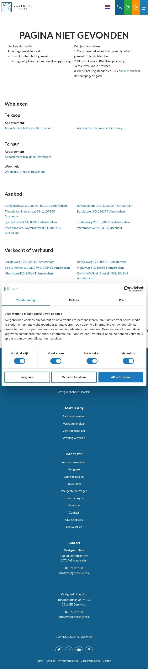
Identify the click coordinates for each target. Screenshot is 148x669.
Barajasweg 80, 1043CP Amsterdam (101, 211)
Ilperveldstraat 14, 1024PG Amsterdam (31, 222)
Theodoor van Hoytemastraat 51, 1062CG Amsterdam (33, 230)
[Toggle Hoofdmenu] (144, 7)
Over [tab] (122, 300)
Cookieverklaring (90, 660)
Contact (107, 660)
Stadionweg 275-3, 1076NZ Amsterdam (103, 222)
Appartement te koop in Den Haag (99, 128)
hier (126, 71)
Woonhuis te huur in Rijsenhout (25, 171)
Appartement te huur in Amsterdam (28, 156)
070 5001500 (74, 612)
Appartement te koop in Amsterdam (28, 128)
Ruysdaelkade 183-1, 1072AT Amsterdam (104, 205)
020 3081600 (74, 568)
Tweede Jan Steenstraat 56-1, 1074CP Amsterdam (30, 213)
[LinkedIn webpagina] (69, 649)
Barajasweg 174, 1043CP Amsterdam (102, 261)
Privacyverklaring (68, 660)
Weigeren (27, 377)
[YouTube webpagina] (79, 649)
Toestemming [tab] (25, 300)
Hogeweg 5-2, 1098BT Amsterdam (100, 267)
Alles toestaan (121, 377)
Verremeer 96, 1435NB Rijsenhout (99, 227)
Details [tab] (74, 300)
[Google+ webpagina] (89, 649)
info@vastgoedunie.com (74, 573)
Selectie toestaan (74, 377)
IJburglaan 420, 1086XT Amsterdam (29, 273)
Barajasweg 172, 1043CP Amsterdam (29, 261)
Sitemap (51, 660)
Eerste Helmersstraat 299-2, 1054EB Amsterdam (37, 267)
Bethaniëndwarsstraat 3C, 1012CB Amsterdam (36, 205)
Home (40, 660)
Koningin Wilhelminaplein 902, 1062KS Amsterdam (102, 275)
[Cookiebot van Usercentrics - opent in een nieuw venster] (127, 289)
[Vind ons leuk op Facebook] (59, 649)
